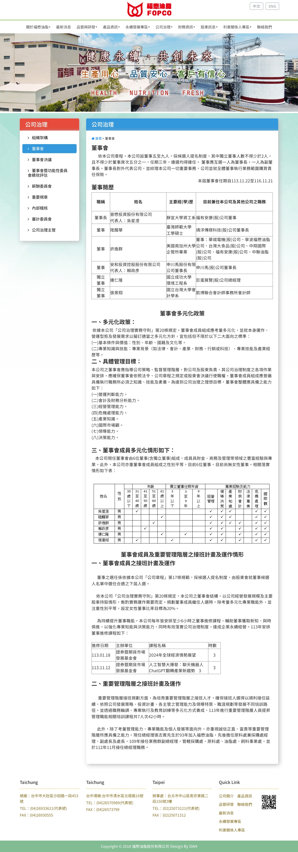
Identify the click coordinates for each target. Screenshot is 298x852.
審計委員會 (40, 219)
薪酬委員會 (40, 186)
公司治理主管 (42, 230)
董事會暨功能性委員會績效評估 (48, 172)
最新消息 (63, 27)
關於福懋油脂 (37, 27)
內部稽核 (38, 208)
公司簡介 (226, 796)
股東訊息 (208, 27)
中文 (256, 6)
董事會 (36, 148)
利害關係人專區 (236, 27)
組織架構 (38, 137)
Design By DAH (183, 846)
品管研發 (226, 804)
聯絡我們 (264, 27)
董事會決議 (40, 159)
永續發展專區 (136, 27)
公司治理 (163, 27)
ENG (272, 6)
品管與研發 (86, 27)
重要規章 (38, 197)
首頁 (96, 138)
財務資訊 (185, 27)
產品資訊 (110, 27)
